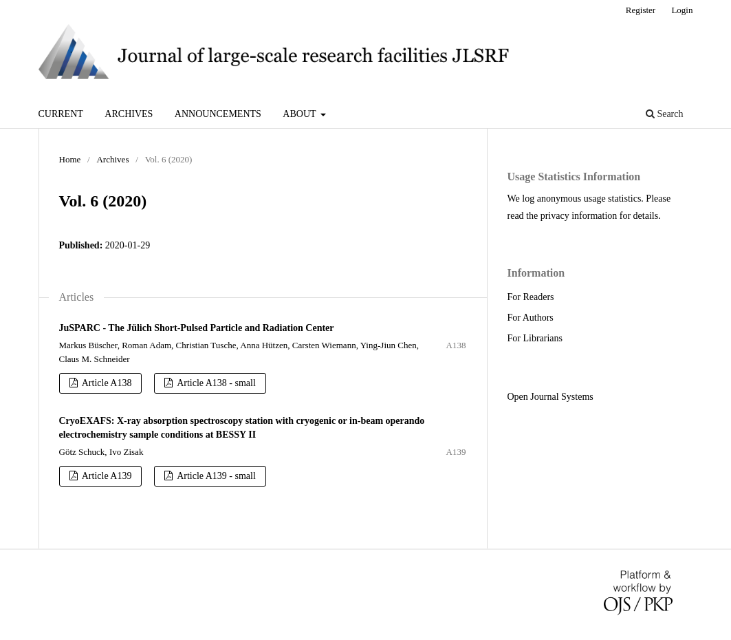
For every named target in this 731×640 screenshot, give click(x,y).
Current (61, 114)
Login (681, 10)
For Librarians (535, 338)
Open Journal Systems (550, 397)
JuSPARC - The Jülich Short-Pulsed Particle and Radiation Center (196, 328)
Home (70, 159)
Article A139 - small (215, 476)
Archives (129, 114)
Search (665, 114)
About (300, 114)
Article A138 (105, 383)
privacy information (579, 216)
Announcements (218, 114)
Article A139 (105, 476)
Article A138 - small (215, 383)
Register (640, 10)
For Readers (531, 297)
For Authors (531, 317)
